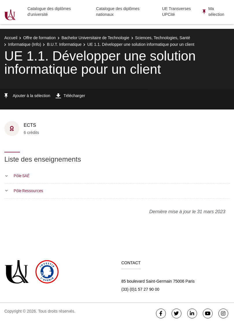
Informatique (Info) (24, 44)
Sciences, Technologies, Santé (162, 37)
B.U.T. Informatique (64, 44)
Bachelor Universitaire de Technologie (95, 37)
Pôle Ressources (28, 190)
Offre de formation (39, 37)
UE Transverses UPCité (176, 11)
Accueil (10, 37)
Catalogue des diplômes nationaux (118, 11)
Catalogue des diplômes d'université (49, 11)
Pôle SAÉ (21, 175)
